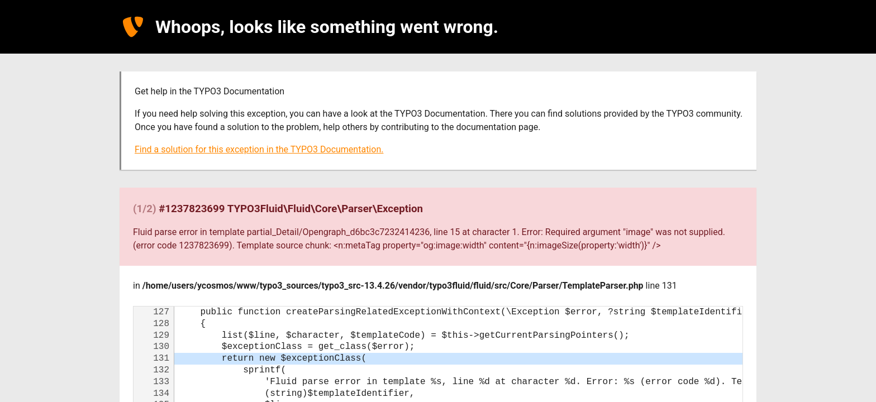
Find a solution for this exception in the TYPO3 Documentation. (259, 149)
